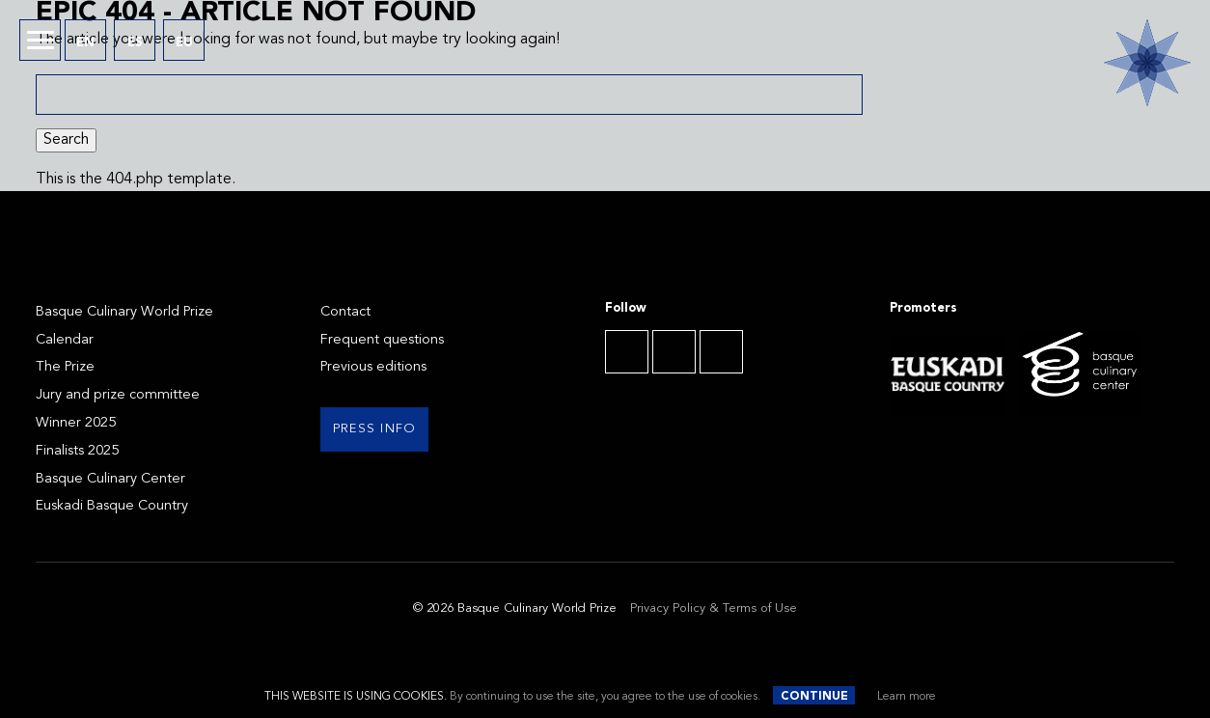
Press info (375, 429)
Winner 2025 (76, 423)
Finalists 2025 (77, 451)
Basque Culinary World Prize (124, 312)
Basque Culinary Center (110, 479)
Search (66, 140)
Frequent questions (382, 340)
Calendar (65, 340)
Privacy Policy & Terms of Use (713, 608)
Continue (814, 697)
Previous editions (373, 367)
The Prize (65, 367)
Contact (345, 312)
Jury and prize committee (118, 395)
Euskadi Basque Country (112, 506)
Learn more (906, 697)
